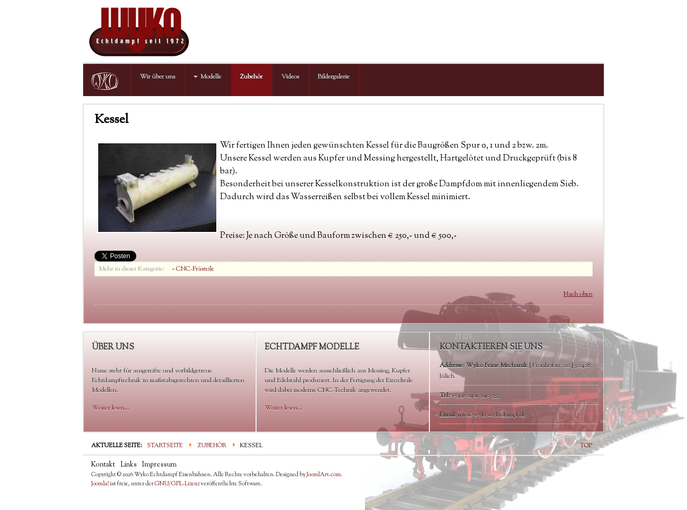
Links (128, 465)
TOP (586, 445)
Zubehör (212, 445)
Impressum (159, 465)
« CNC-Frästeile (193, 269)
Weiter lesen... (110, 408)
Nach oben (578, 294)
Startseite (165, 445)
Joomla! (100, 483)
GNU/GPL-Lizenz (177, 483)
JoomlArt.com (323, 474)
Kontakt (103, 465)
